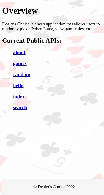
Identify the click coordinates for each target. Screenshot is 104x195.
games (20, 63)
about (19, 52)
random (21, 74)
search (20, 107)
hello (18, 85)
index (19, 96)
